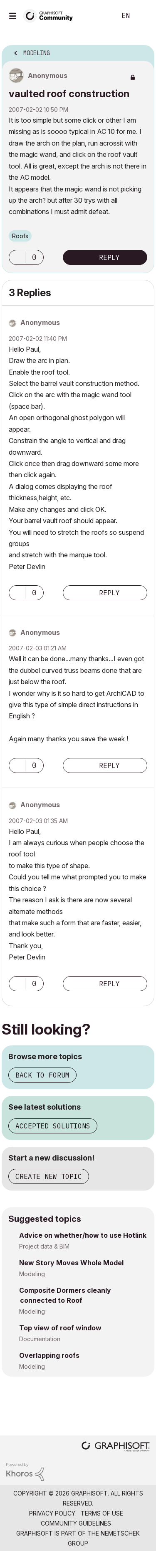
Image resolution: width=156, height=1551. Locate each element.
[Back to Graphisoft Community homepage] (51, 15)
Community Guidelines (76, 1523)
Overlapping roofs (49, 1355)
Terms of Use (102, 1513)
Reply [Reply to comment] (109, 593)
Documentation (39, 1338)
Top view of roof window (60, 1328)
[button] (17, 257)
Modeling (32, 1273)
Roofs (20, 235)
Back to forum (42, 1075)
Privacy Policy (52, 1513)
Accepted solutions (52, 1126)
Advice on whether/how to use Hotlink (82, 1235)
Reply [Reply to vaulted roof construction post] (109, 257)
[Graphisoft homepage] (116, 1447)
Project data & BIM (44, 1246)
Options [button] (142, 50)
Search (97, 15)
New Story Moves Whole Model (71, 1263)
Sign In (143, 16)
